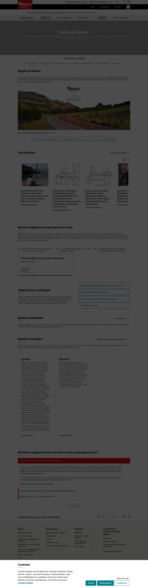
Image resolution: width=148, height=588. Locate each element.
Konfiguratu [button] (123, 583)
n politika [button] (25, 583)
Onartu (92, 583)
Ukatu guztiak (106, 583)
